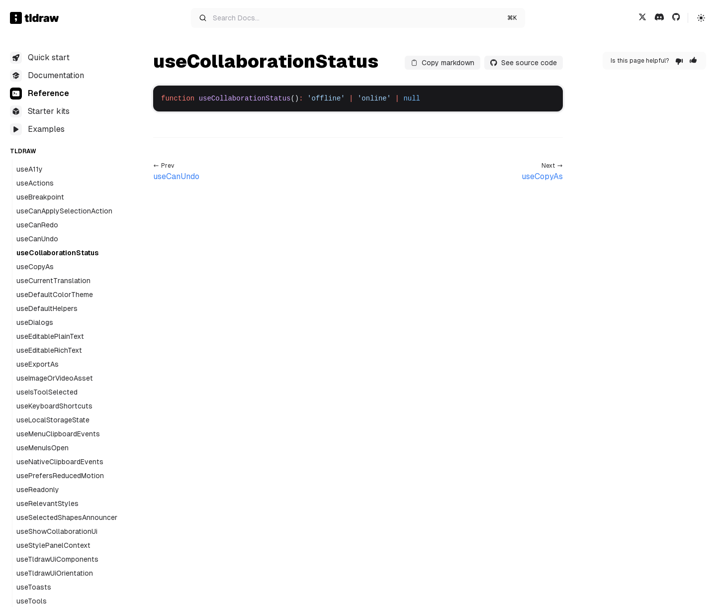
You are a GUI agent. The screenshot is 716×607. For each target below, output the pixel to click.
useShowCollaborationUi (56, 531)
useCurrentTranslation (53, 281)
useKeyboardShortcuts (54, 406)
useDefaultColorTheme (54, 295)
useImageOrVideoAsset (54, 378)
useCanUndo (37, 239)
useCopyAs (35, 267)
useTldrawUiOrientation (54, 573)
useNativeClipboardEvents (59, 462)
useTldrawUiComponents (57, 559)
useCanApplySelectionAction (64, 211)
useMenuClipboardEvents (58, 434)
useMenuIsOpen (42, 448)
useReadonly (37, 490)
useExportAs (37, 364)
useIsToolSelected (47, 392)
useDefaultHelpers (47, 308)
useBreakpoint (40, 197)
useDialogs (34, 322)
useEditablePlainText (50, 336)
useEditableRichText (49, 350)
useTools (31, 601)
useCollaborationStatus (57, 253)
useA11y (29, 169)
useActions (35, 183)
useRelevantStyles (47, 503)
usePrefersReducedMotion (60, 476)
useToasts (33, 587)
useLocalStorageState (53, 420)
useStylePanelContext (53, 545)
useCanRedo (37, 225)
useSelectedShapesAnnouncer (66, 517)
